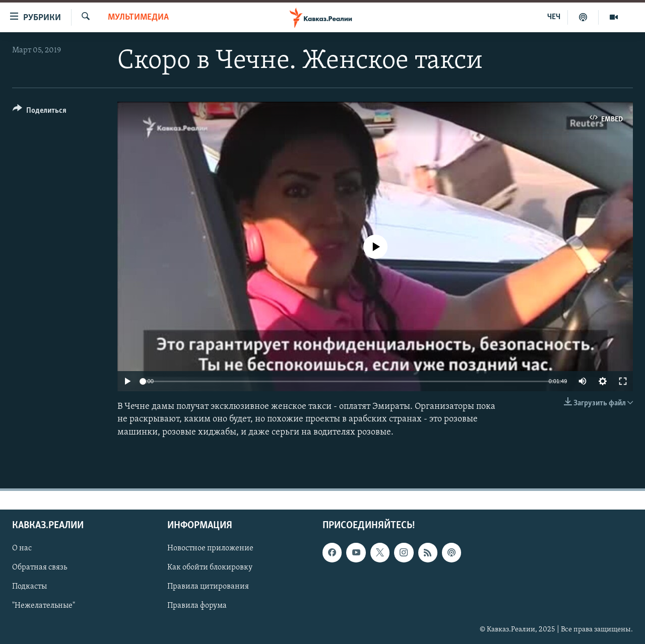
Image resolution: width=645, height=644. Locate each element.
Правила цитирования (208, 587)
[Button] (40, 112)
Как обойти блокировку (209, 567)
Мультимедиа (138, 17)
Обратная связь (39, 567)
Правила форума (197, 606)
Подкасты (29, 587)
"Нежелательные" (43, 606)
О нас (22, 548)
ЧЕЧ (553, 17)
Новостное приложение (210, 548)
